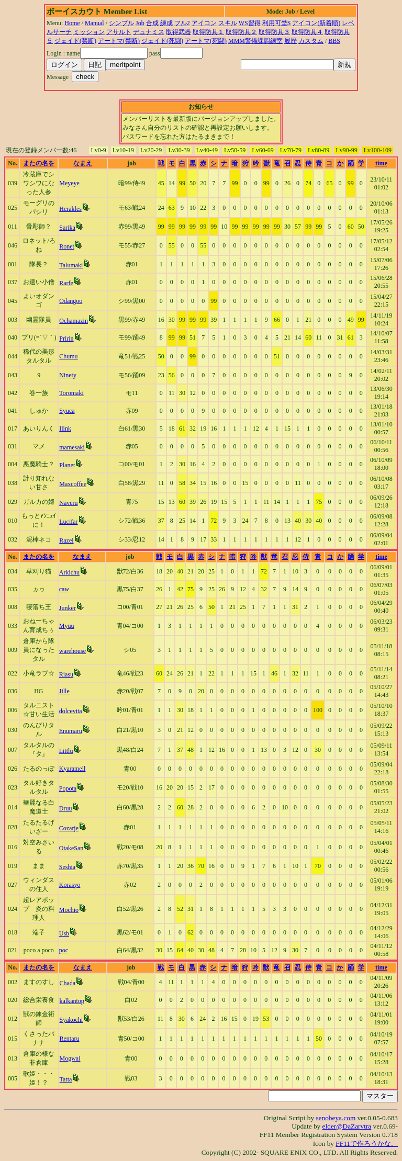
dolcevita (70, 711)
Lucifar (68, 521)
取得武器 (178, 32)
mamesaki (72, 447)
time (381, 163)
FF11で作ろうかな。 (367, 1143)
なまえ (82, 163)
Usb (64, 933)
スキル (227, 23)
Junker (67, 608)
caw (64, 589)
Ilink (65, 428)
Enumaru (70, 731)
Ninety (67, 375)
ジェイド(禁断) (75, 40)
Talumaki (71, 265)
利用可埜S (276, 23)
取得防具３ (274, 32)
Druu (65, 808)
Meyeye (69, 183)
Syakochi (71, 1019)
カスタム (310, 40)
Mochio (69, 910)
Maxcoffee (72, 484)
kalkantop (72, 1001)
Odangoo (70, 301)
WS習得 (250, 23)
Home (72, 23)
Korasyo (70, 884)
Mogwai (70, 1058)
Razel (66, 540)
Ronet (66, 246)
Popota (67, 788)
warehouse (72, 651)
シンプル (121, 23)
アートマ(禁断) (119, 40)
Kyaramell (72, 768)
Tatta (66, 1079)
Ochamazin (73, 320)
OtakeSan (71, 848)
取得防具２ (241, 32)
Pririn (66, 338)
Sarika (67, 227)
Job (140, 23)
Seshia (67, 867)
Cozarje (69, 828)
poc (63, 950)
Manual (94, 23)
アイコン (204, 23)
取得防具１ (208, 32)
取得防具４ (307, 32)
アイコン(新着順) (316, 23)
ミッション (89, 32)
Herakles (70, 208)
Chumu (68, 356)
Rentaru (70, 1038)
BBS (334, 40)
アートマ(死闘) (206, 40)
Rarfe (66, 283)
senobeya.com (335, 1118)
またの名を (38, 163)
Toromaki (71, 393)
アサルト (118, 32)
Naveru (68, 502)
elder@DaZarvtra (347, 1126)
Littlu (66, 750)
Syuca (66, 410)
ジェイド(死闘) (162, 40)
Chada (68, 983)
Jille (64, 691)
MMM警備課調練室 (255, 40)
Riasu (66, 674)
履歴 (290, 40)
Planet (67, 465)
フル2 (182, 23)
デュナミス (148, 32)
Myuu (66, 625)
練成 (166, 23)
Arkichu (69, 572)
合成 (152, 23)
